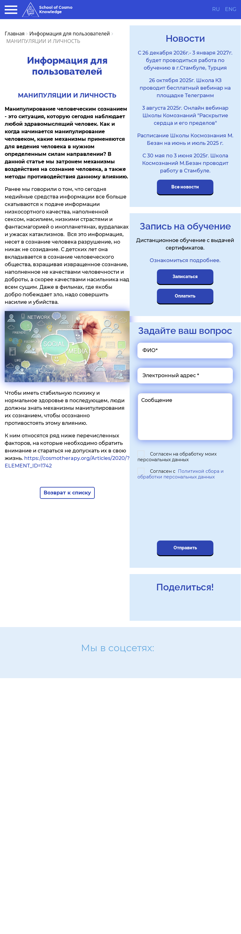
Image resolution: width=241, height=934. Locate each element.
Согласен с (180, 474)
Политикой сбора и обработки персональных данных (180, 474)
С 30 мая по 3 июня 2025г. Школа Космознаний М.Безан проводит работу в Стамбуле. (185, 163)
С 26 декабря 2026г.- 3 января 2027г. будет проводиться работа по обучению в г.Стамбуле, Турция (185, 60)
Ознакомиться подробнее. (185, 260)
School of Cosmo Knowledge (47, 9)
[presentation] (182, 511)
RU (216, 9)
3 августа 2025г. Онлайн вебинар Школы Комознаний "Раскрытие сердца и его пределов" (185, 115)
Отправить (185, 547)
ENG (230, 9)
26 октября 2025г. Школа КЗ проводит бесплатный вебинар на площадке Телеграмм (185, 87)
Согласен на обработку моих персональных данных (177, 456)
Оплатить (185, 295)
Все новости (185, 186)
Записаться (185, 276)
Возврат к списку (67, 493)
